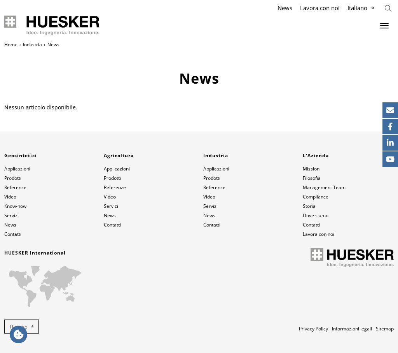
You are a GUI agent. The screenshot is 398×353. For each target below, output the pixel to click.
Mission (311, 168)
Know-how (15, 206)
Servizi (11, 215)
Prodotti (12, 178)
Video (10, 196)
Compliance (315, 196)
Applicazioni (17, 168)
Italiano (357, 8)
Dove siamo (315, 215)
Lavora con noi (320, 8)
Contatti (12, 234)
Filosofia (312, 178)
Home (10, 44)
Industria (32, 44)
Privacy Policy (313, 328)
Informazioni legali (352, 328)
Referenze (15, 187)
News (285, 8)
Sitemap (385, 328)
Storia (309, 206)
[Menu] (384, 25)
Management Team (324, 187)
